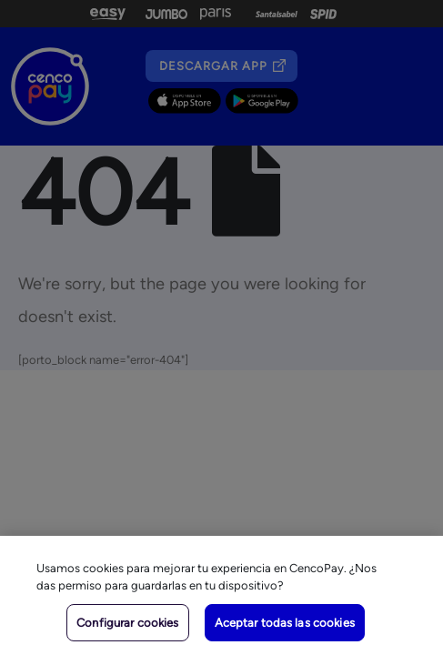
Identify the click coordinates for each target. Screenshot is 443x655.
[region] (221, 595)
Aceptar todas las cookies (285, 623)
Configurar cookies (127, 623)
